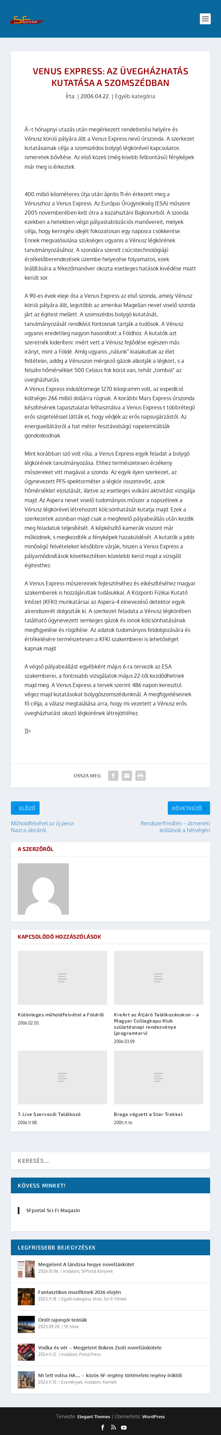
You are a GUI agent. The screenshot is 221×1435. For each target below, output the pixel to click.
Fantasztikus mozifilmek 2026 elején (79, 1292)
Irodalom (71, 1271)
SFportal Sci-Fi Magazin (53, 1210)
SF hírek (71, 1326)
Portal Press (90, 1354)
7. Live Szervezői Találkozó (49, 1114)
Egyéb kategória (135, 96)
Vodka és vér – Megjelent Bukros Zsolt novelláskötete (100, 1347)
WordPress (153, 1416)
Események (72, 1382)
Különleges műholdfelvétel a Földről (61, 1014)
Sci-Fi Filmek (115, 1298)
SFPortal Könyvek (97, 1271)
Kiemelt (110, 1382)
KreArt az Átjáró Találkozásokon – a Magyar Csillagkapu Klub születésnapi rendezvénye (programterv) (156, 1024)
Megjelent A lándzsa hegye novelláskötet (86, 1264)
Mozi (97, 1298)
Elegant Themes (93, 1416)
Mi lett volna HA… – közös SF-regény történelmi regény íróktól (110, 1375)
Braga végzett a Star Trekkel (148, 1114)
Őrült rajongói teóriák (62, 1320)
